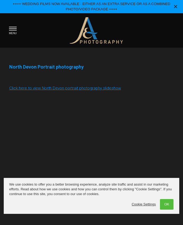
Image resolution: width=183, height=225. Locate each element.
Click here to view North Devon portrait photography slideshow (65, 88)
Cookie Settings (144, 204)
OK (166, 204)
